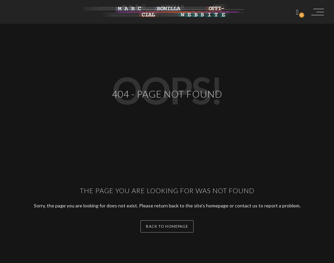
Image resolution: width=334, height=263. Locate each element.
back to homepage (167, 226)
